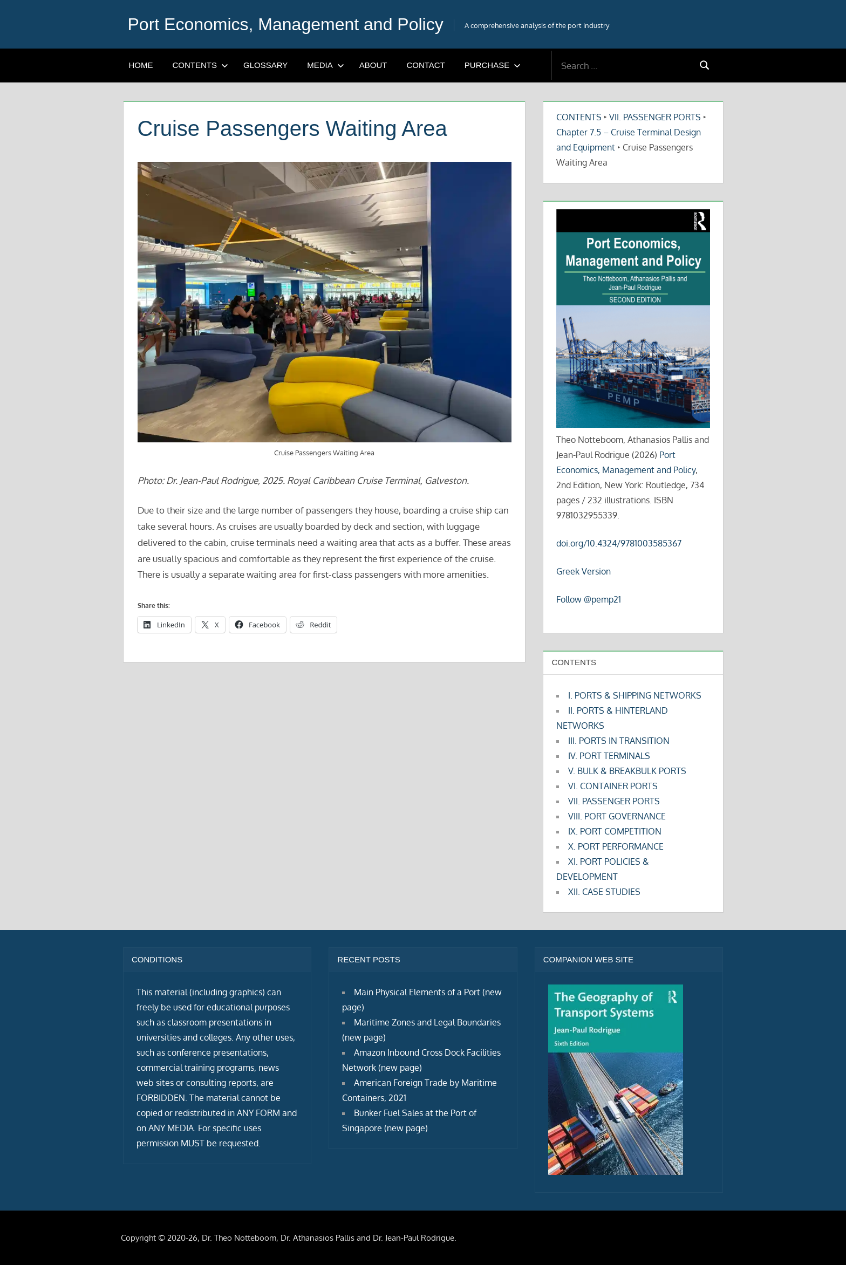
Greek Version (583, 571)
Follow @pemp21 (588, 599)
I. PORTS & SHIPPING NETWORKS (634, 695)
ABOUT (373, 65)
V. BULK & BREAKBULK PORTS (627, 770)
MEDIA (325, 65)
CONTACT (425, 65)
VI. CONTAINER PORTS (613, 786)
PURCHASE (493, 65)
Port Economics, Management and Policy (286, 24)
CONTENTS (201, 65)
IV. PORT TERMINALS (609, 755)
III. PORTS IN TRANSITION (619, 740)
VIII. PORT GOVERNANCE (617, 816)
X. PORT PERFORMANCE (616, 846)
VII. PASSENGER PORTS (655, 117)
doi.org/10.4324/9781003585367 (618, 543)
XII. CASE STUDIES (604, 891)
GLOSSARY (265, 65)
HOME (141, 65)
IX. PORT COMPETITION (614, 831)
